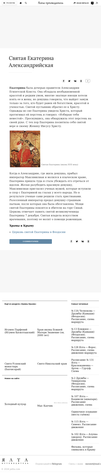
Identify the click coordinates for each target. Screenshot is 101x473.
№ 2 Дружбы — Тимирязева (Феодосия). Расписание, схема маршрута (82, 384)
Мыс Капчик (45, 405)
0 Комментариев (30, 241)
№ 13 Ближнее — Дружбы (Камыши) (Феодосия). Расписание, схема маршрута (82, 335)
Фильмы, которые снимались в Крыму (83, 448)
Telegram (57, 464)
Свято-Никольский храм (52, 363)
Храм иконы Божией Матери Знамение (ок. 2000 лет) (51, 332)
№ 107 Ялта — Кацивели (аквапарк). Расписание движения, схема (84, 400)
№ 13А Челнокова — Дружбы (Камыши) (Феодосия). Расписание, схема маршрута (83, 316)
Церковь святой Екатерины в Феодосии (39, 232)
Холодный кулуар (15, 404)
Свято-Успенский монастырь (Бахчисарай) (15, 366)
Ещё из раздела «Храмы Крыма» (20, 304)
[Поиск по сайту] (25, 3)
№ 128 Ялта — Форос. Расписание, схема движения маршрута (84, 350)
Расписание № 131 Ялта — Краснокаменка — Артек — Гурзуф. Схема (82, 365)
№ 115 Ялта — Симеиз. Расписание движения (83, 424)
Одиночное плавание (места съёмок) (84, 413)
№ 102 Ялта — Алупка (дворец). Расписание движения (84, 437)
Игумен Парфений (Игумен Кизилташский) (20, 331)
